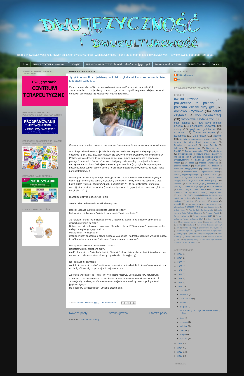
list (178, 228)
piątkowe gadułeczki (202, 129)
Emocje (177, 172)
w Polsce (189, 163)
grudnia (184, 290)
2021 (180, 270)
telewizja (188, 236)
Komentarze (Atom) (90, 319)
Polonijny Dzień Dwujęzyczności (201, 210)
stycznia (184, 338)
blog (175, 222)
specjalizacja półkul (207, 234)
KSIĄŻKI (76, 64)
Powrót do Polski (198, 192)
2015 (180, 343)
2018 (186, 204)
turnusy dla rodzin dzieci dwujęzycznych (195, 142)
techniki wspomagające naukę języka (199, 139)
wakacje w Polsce (215, 236)
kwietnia (184, 326)
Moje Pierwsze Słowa (210, 172)
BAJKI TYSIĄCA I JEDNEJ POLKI (192, 189)
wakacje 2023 (199, 236)
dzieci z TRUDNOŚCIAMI (188, 195)
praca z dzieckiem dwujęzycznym (209, 231)
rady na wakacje (214, 186)
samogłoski (200, 166)
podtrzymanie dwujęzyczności (210, 228)
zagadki (177, 204)
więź (178, 239)
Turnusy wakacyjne (181, 216)
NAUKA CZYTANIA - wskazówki (49, 64)
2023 (180, 262)
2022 (180, 266)
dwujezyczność (215, 192)
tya (178, 79)
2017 (180, 282)
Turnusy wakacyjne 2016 (197, 151)
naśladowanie (192, 183)
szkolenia (190, 201)
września (184, 302)
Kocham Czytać (190, 172)
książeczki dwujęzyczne (207, 198)
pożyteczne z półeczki (185, 231)
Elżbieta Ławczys (185, 75)
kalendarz (178, 148)
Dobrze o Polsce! (210, 169)
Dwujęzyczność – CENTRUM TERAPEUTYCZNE (180, 64)
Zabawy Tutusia (212, 219)
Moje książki (199, 135)
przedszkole (194, 148)
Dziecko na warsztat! (185, 145)
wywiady (214, 201)
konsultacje (189, 225)
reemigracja (181, 234)
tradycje (217, 135)
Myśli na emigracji (208, 115)
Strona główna (118, 313)
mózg (194, 228)
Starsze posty (158, 313)
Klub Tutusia (210, 145)
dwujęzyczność (185, 154)
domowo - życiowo (188, 111)
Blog (25, 64)
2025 (180, 254)
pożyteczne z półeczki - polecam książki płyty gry (198, 105)
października (186, 298)
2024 (180, 258)
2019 (180, 274)
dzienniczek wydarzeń (203, 125)
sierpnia (184, 307)
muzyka (185, 228)
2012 (180, 356)
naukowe (178, 201)
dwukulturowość (186, 99)
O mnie (215, 64)
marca (183, 330)
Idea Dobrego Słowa (211, 207)
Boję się (195, 204)
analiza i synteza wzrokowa (188, 178)
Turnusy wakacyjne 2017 (202, 216)
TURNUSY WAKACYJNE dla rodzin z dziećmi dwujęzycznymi (118, 64)
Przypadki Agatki (212, 213)
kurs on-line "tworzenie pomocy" (209, 225)
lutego (183, 334)
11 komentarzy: (109, 303)
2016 (180, 286)
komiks (179, 225)
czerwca (184, 322)
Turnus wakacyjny (204, 132)
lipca (182, 318)
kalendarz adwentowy (206, 160)
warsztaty (202, 201)
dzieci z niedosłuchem (213, 222)
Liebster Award (179, 210)
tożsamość (180, 135)
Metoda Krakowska (208, 163)
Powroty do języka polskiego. (186, 175)
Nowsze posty (78, 313)
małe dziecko (182, 122)
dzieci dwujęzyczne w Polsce (191, 222)
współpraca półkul (190, 239)
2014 (180, 348)
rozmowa (179, 132)
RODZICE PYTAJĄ (210, 175)
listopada (184, 294)
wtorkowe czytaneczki (197, 119)
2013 (180, 352)
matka (177, 163)
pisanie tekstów (182, 166)
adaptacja (217, 151)
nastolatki (178, 183)
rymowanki (193, 234)
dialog (177, 129)
